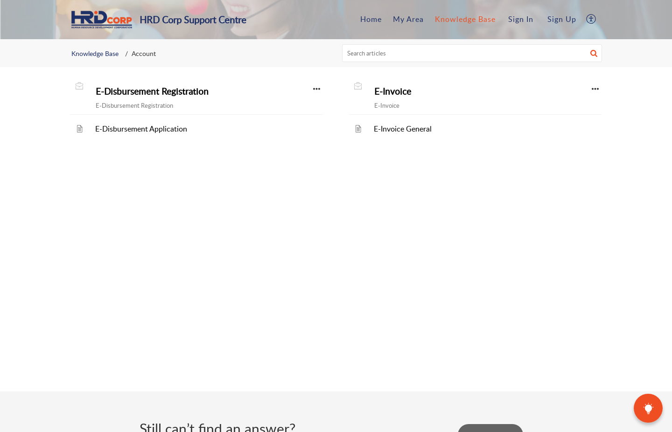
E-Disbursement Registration (152, 91)
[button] (591, 19)
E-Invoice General (403, 129)
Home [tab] (371, 19)
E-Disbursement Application (141, 129)
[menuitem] (521, 19)
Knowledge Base (95, 53)
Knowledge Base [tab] (465, 19)
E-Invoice (392, 91)
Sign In (520, 19)
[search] (472, 53)
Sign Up (561, 19)
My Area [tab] (408, 19)
